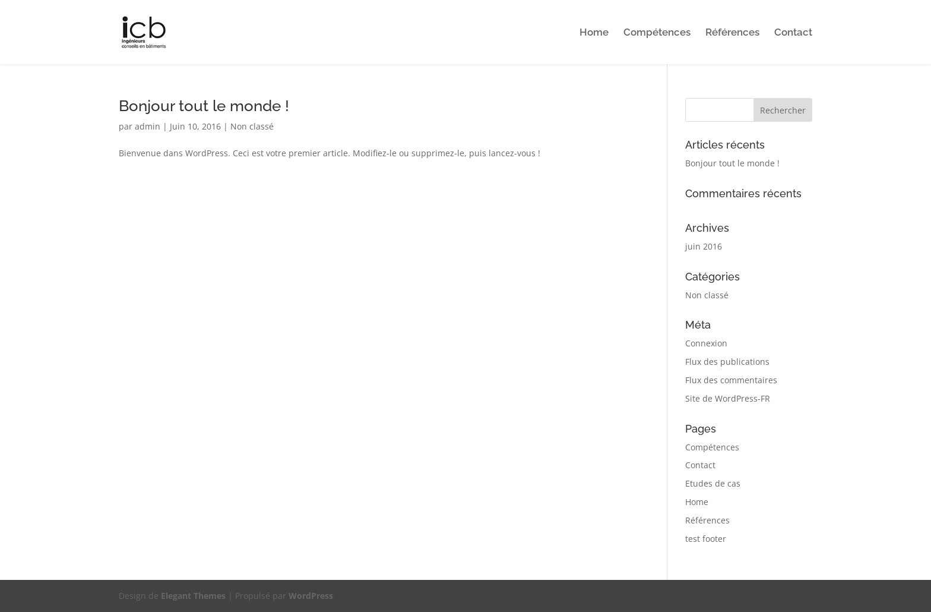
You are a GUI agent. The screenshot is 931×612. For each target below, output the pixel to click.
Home (594, 33)
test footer (705, 538)
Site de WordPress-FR (727, 398)
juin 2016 (703, 246)
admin (147, 126)
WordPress (311, 595)
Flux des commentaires (731, 380)
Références (732, 33)
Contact (793, 33)
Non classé (252, 126)
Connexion (706, 343)
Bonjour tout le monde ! (204, 106)
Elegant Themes (193, 595)
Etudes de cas (712, 483)
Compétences (657, 33)
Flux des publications (727, 361)
